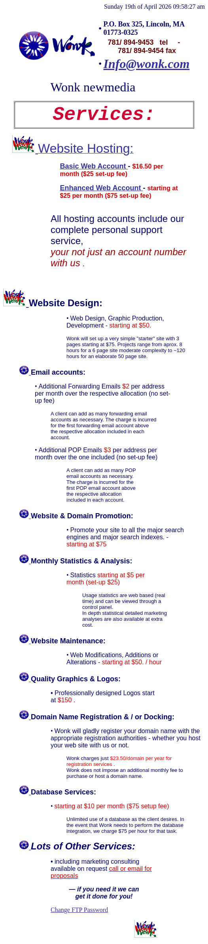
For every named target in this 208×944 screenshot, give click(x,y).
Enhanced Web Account (101, 188)
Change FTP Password (79, 909)
